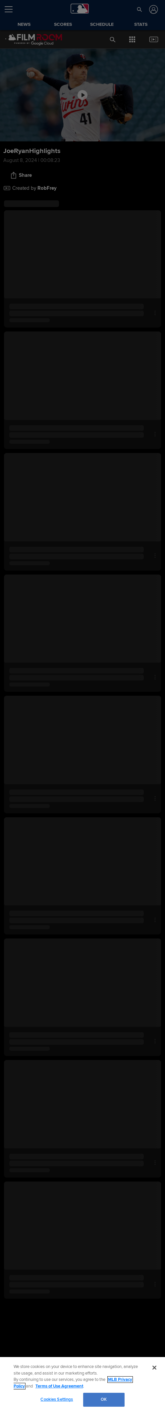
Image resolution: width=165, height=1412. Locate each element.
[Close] (154, 1367)
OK (104, 1399)
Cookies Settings (56, 1399)
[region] (82, 1384)
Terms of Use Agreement (59, 1386)
